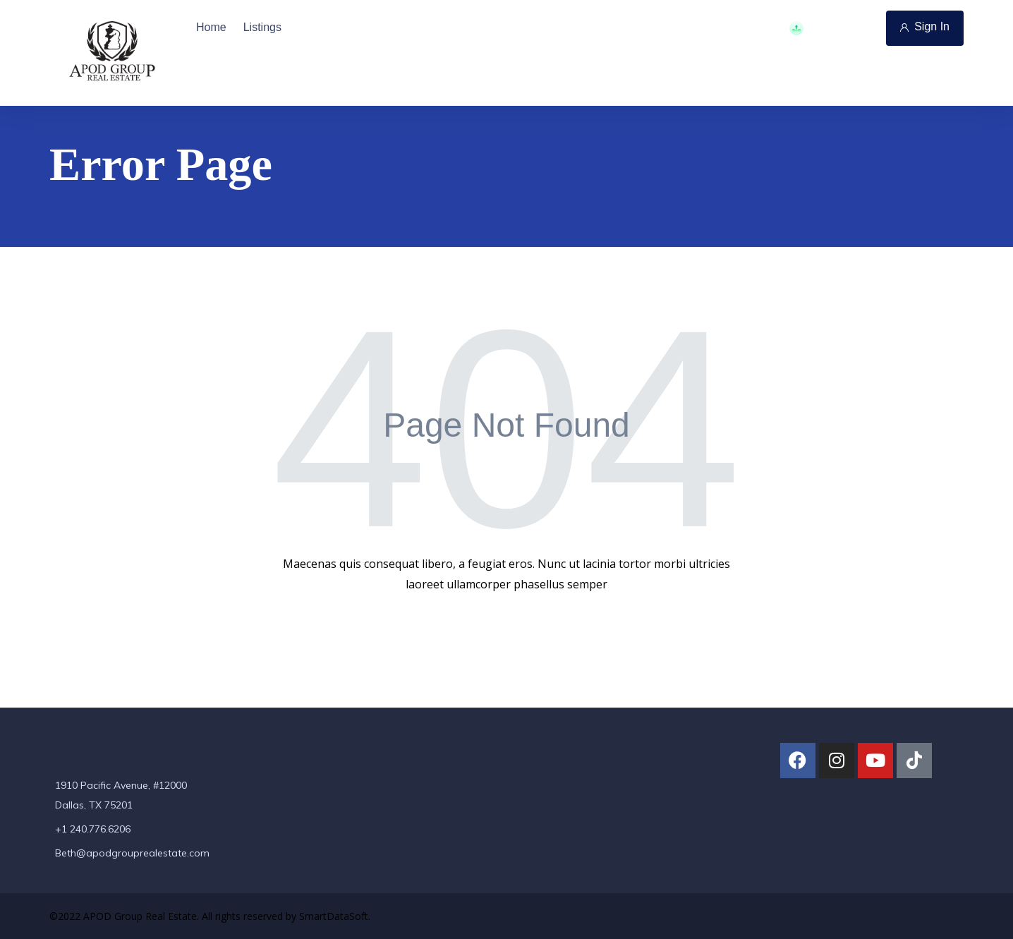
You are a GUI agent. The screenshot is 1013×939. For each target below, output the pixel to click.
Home (211, 27)
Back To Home (505, 630)
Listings (262, 27)
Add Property (832, 28)
